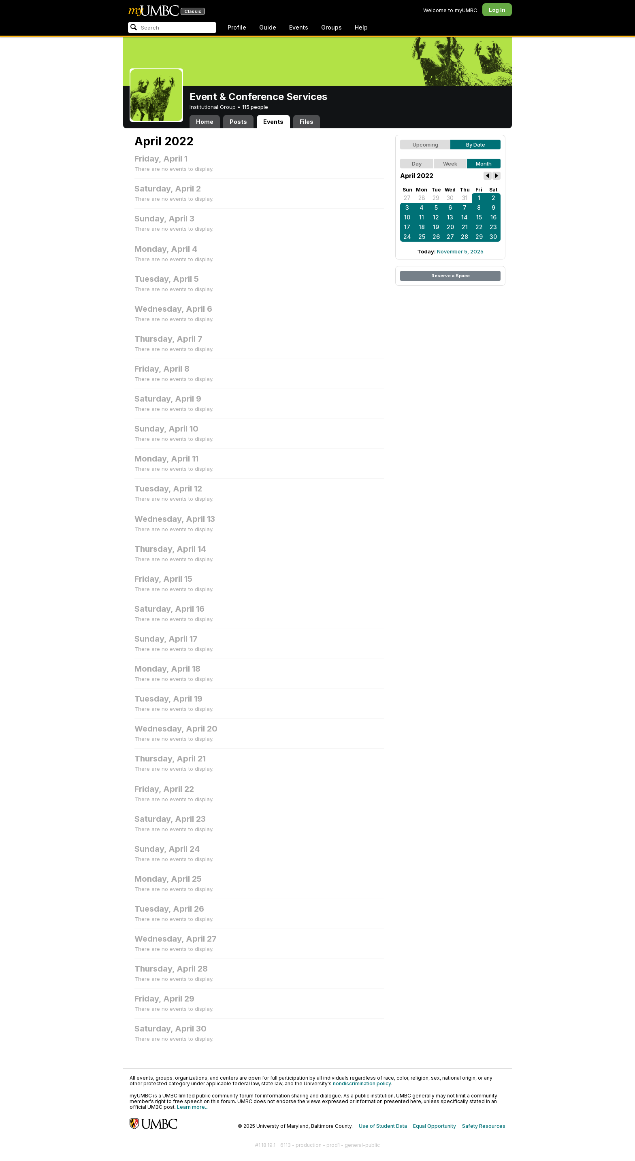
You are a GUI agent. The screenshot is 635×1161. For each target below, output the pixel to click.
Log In (497, 9)
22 (479, 226)
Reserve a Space (450, 276)
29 (436, 197)
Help (361, 27)
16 (493, 217)
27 (407, 197)
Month (484, 163)
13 (450, 217)
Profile (237, 27)
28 (421, 197)
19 (436, 226)
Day (417, 163)
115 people (255, 107)
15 (479, 217)
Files (306, 121)
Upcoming (425, 144)
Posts (238, 121)
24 (407, 236)
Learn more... (193, 1107)
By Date (475, 144)
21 (465, 226)
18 (422, 226)
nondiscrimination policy (362, 1083)
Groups (331, 27)
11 (421, 217)
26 (436, 236)
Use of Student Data (383, 1126)
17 (407, 226)
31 (464, 197)
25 (421, 236)
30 (450, 197)
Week (450, 163)
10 (407, 217)
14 (464, 217)
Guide (267, 27)
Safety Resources (483, 1126)
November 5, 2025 (460, 251)
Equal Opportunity (434, 1126)
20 (450, 226)
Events (298, 27)
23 (493, 226)
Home (204, 121)
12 (436, 217)
